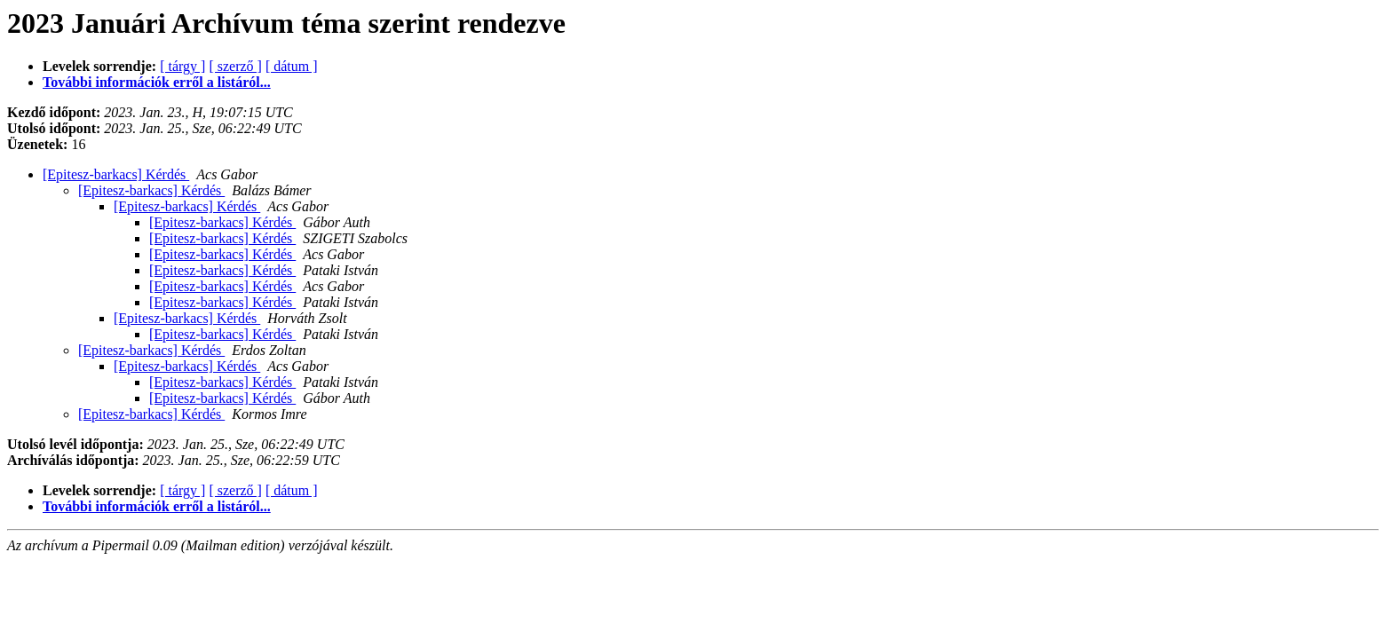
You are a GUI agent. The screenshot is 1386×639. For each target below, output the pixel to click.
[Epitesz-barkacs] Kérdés (116, 174)
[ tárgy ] (182, 66)
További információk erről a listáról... (157, 82)
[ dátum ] (291, 66)
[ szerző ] (235, 66)
